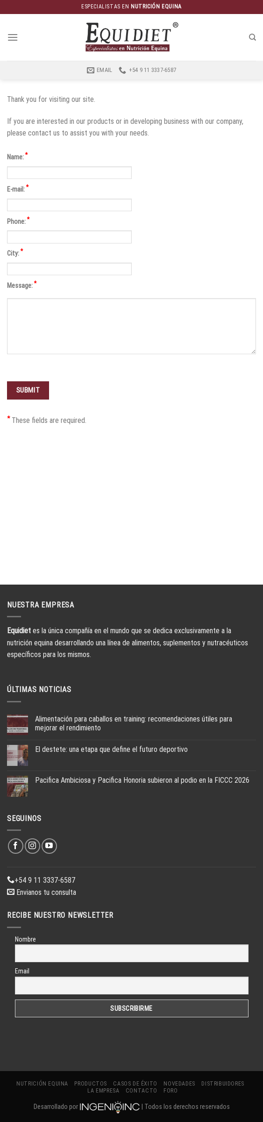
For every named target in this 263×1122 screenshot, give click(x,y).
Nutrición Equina (42, 1083)
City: (15, 252)
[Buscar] (252, 37)
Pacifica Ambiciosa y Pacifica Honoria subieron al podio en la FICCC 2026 (142, 780)
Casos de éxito (135, 1083)
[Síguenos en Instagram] (32, 846)
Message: (21, 285)
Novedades (179, 1083)
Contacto (141, 1090)
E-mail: (17, 188)
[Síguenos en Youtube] (49, 846)
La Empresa (103, 1090)
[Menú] (12, 37)
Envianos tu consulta (41, 892)
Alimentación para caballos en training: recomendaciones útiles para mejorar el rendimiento (133, 723)
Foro (170, 1090)
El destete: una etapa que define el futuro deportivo (111, 749)
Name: (17, 156)
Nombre (25, 939)
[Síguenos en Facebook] (15, 846)
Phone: (18, 221)
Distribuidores (222, 1083)
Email (22, 971)
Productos (90, 1083)
